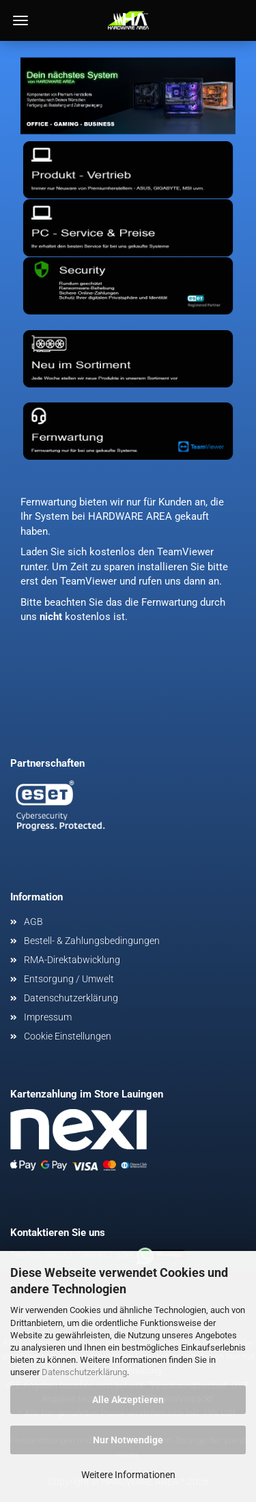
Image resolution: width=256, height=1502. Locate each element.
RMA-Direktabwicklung (72, 959)
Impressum (48, 1017)
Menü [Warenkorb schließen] (20, 20)
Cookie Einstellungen (67, 1036)
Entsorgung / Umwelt (69, 978)
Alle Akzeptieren (128, 1399)
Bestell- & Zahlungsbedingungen (92, 940)
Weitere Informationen (128, 1474)
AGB (33, 921)
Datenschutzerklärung (84, 1372)
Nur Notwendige (128, 1439)
